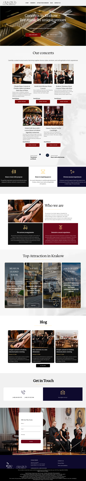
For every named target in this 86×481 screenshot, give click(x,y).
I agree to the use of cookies (42, 471)
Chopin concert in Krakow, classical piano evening (18, 351)
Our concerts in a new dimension (40, 351)
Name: (22, 423)
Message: (23, 434)
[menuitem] (27, 3)
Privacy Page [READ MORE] (62, 470)
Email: (22, 429)
